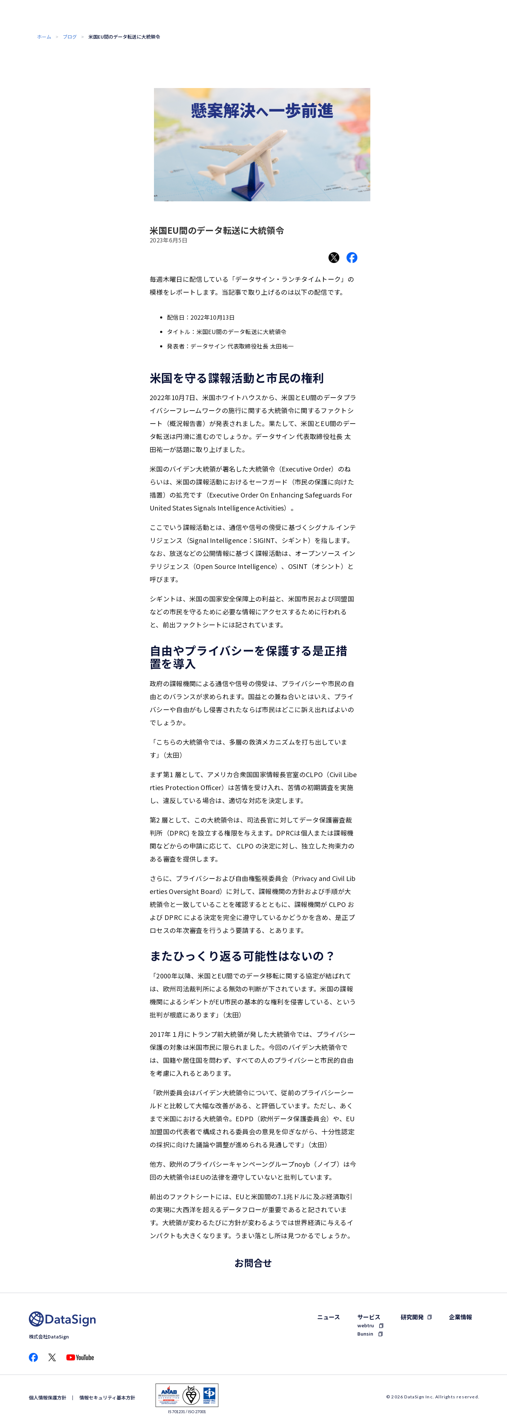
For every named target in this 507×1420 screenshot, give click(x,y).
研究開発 (412, 1316)
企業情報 (460, 1316)
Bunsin (365, 1333)
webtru (365, 1325)
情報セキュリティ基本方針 (107, 1397)
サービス (368, 1316)
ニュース (328, 1316)
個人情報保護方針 (47, 1397)
